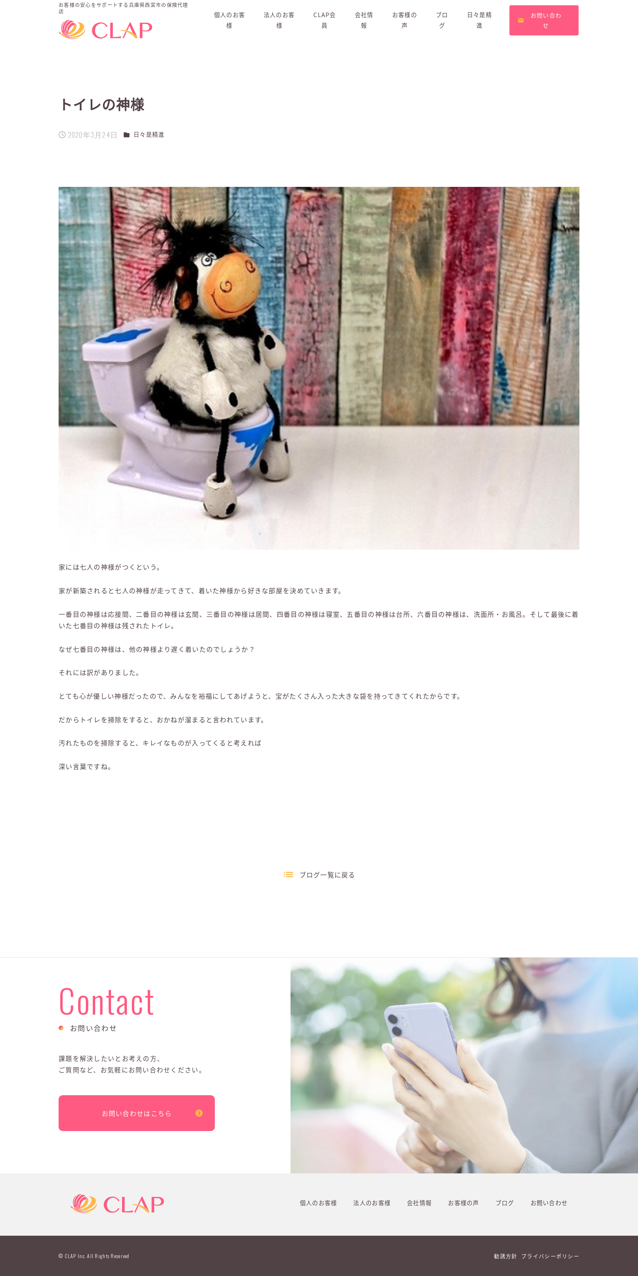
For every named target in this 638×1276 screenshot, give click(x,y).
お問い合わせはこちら (137, 1113)
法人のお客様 (372, 1203)
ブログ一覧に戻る (327, 874)
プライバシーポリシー (550, 1256)
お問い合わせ (549, 1203)
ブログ (505, 1203)
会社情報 (419, 1203)
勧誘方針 (505, 1256)
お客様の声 (463, 1203)
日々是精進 (148, 134)
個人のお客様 (318, 1203)
